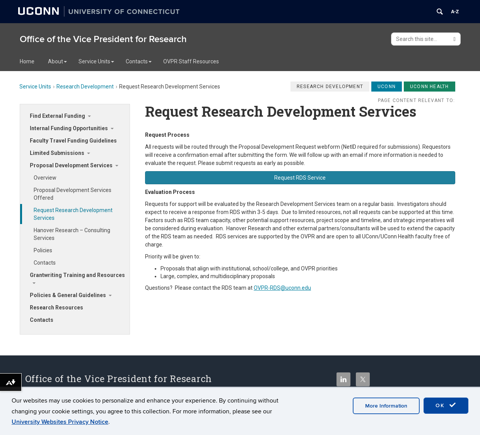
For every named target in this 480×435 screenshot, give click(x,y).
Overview (45, 178)
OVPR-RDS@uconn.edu (282, 288)
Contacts (139, 61)
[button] (300, 177)
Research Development (85, 86)
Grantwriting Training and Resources (77, 275)
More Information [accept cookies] (386, 406)
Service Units (96, 61)
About (57, 61)
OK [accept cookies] (446, 405)
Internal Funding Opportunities (69, 128)
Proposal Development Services (71, 165)
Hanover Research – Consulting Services (72, 234)
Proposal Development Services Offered (72, 194)
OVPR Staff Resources (191, 61)
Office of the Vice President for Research (103, 39)
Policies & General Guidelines (68, 295)
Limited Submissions (57, 153)
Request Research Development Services (73, 214)
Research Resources (56, 307)
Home (27, 61)
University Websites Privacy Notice (60, 422)
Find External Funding (57, 116)
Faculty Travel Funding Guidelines (73, 141)
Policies (43, 250)
